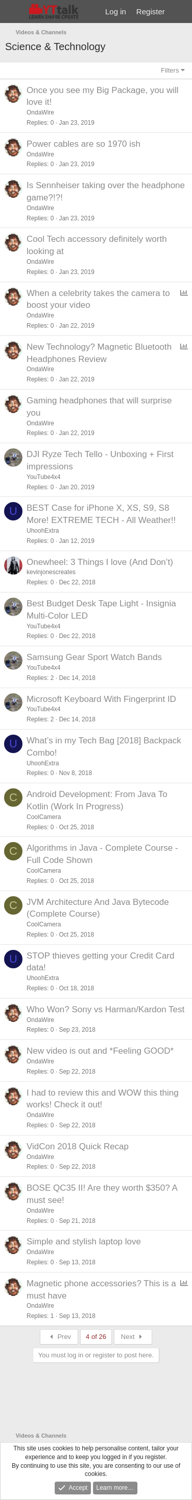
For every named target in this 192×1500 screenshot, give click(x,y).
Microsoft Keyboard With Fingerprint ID (101, 699)
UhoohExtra (43, 530)
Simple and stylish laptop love (84, 1241)
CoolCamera (44, 817)
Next (133, 1336)
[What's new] (180, 11)
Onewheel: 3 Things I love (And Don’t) (100, 562)
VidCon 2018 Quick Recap (78, 1146)
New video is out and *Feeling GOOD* (100, 1051)
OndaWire (40, 112)
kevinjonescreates (51, 572)
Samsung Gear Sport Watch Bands (94, 657)
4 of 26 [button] (96, 1336)
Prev (59, 1336)
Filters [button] (170, 70)
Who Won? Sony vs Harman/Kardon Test (105, 1009)
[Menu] (14, 12)
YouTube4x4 (44, 477)
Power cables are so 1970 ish (83, 144)
